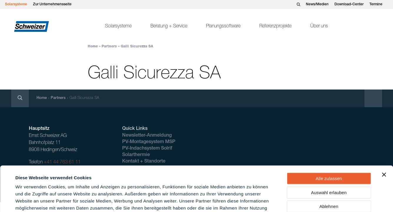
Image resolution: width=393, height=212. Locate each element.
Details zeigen (251, 200)
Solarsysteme (16, 4)
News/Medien (317, 4)
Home (93, 46)
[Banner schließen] (384, 136)
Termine (375, 4)
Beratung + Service (168, 26)
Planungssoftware (223, 26)
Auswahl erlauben (329, 153)
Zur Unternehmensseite (52, 4)
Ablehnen (328, 167)
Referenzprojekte (275, 26)
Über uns (319, 26)
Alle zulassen (329, 139)
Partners (109, 46)
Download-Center (349, 4)
